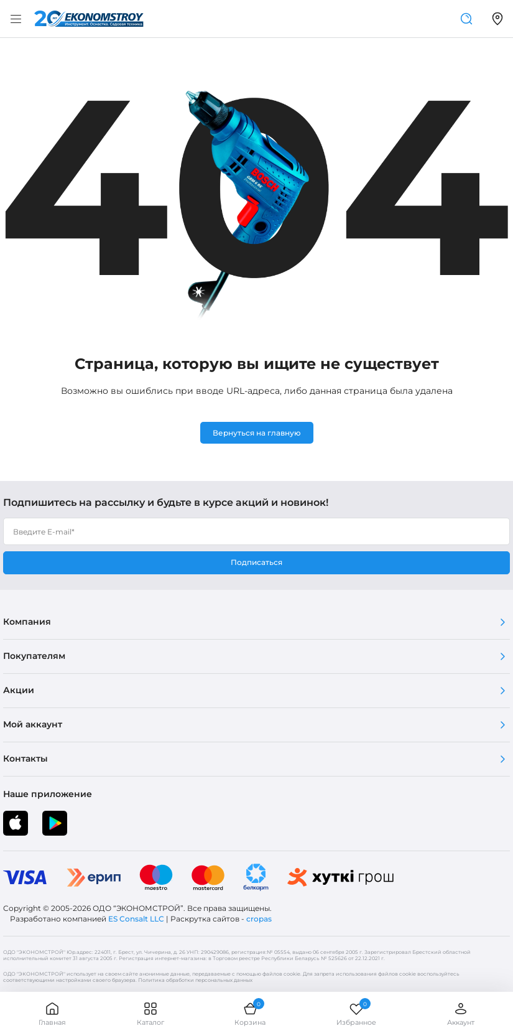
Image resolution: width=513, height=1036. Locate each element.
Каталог (150, 1014)
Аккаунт (460, 1014)
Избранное (356, 1014)
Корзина (250, 1014)
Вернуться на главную (257, 432)
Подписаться (256, 562)
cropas (259, 918)
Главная (52, 1014)
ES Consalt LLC (136, 918)
